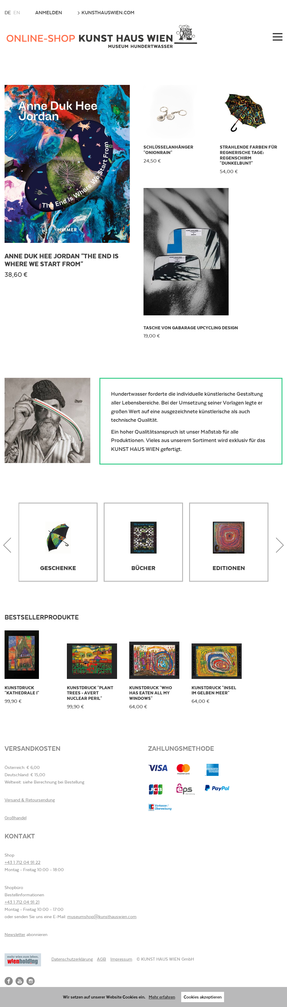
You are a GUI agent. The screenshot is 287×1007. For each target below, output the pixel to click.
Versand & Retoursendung (30, 799)
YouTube (20, 981)
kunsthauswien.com (105, 12)
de (8, 12)
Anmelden (48, 12)
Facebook (9, 981)
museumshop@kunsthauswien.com (102, 916)
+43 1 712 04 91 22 (22, 862)
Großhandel (15, 817)
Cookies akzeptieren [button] (203, 996)
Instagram (30, 981)
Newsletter (15, 934)
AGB (101, 959)
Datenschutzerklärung (72, 959)
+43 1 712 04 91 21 (22, 902)
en (16, 12)
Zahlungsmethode (181, 748)
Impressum (121, 959)
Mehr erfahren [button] (162, 996)
